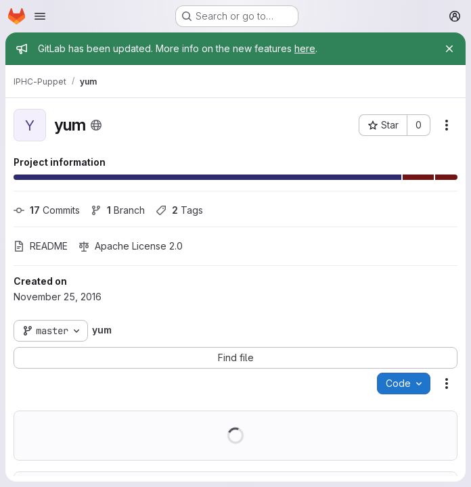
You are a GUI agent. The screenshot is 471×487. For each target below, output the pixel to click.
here (304, 48)
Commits (47, 210)
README (41, 246)
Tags (179, 210)
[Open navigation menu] (40, 16)
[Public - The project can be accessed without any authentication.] (96, 125)
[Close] (449, 49)
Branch (118, 210)
